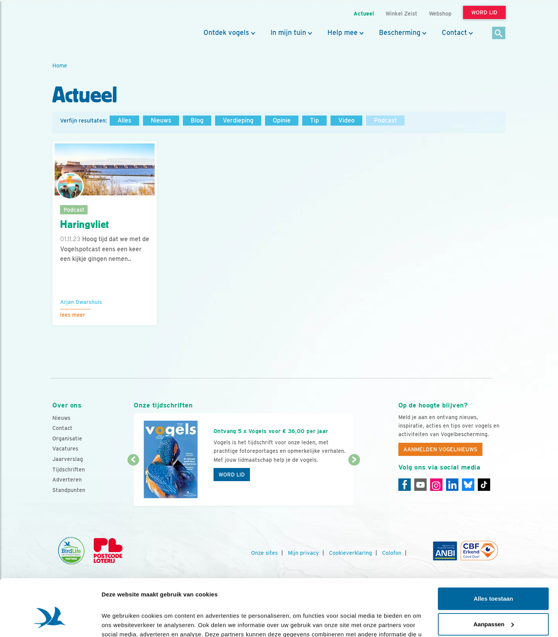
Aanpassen (494, 580)
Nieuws (161, 120)
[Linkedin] (452, 484)
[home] (87, 24)
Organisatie (67, 438)
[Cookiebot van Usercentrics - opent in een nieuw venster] (50, 622)
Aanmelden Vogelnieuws (440, 449)
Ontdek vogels (226, 32)
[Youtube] (420, 484)
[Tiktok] (484, 484)
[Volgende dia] (354, 483)
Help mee (342, 32)
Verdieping (238, 120)
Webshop (440, 13)
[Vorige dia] (133, 483)
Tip (314, 120)
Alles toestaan (493, 555)
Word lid (232, 474)
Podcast (385, 120)
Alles (124, 120)
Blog (197, 120)
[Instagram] (436, 484)
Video (346, 120)
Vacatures (65, 448)
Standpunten (68, 490)
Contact (454, 32)
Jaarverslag (67, 459)
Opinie (282, 120)
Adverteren (67, 479)
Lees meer (72, 315)
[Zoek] (499, 33)
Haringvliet (84, 224)
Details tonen (120, 621)
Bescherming (399, 32)
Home (59, 65)
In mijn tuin (288, 32)
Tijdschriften (68, 469)
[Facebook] (404, 484)
